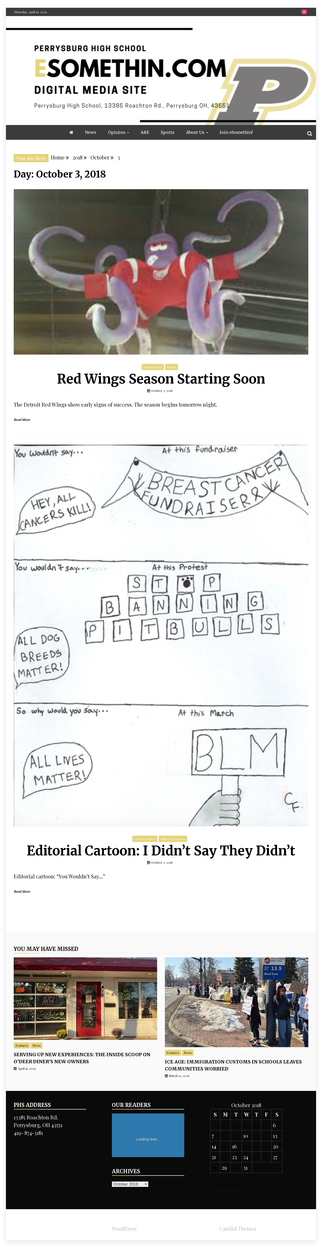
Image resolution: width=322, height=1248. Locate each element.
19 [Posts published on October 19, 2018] (265, 1146)
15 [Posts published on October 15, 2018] (224, 1146)
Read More (22, 420)
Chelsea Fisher (145, 839)
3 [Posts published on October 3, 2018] (244, 1124)
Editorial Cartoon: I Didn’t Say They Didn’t (161, 851)
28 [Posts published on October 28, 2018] (214, 1167)
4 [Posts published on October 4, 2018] (254, 1124)
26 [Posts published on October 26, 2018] (265, 1156)
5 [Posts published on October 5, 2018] (264, 1124)
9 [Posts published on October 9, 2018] (233, 1135)
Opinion (116, 132)
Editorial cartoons (172, 839)
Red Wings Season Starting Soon (161, 379)
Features (22, 1045)
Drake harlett (152, 367)
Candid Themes (237, 1228)
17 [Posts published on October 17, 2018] (245, 1146)
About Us (195, 132)
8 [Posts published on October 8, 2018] (223, 1135)
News (90, 132)
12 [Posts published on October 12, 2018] (265, 1135)
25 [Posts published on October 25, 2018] (255, 1156)
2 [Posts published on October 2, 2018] (233, 1124)
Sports (167, 132)
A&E (145, 132)
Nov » (232, 1184)
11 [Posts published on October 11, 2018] (255, 1135)
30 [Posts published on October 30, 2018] (235, 1167)
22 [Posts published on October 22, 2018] (224, 1156)
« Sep (216, 1184)
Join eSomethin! (236, 132)
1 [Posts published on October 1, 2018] (223, 1124)
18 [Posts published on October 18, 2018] (255, 1146)
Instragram (304, 12)
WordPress (124, 1228)
